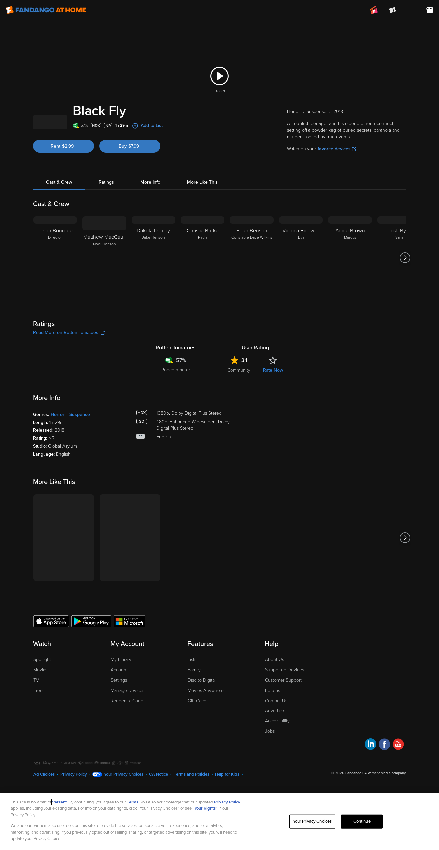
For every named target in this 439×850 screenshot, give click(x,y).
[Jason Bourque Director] (55, 293)
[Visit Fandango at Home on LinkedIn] (370, 781)
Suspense (79, 450)
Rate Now (273, 406)
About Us (274, 695)
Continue (362, 821)
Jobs (270, 767)
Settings (119, 715)
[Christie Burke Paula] (202, 293)
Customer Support (283, 715)
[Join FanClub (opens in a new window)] (374, 10)
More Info (150, 218)
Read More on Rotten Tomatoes (69, 368)
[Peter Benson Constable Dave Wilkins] (251, 293)
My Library (121, 695)
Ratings (106, 218)
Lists (192, 695)
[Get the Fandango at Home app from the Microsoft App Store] (129, 657)
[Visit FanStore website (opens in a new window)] (429, 10)
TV (36, 715)
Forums (272, 726)
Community (238, 406)
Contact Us (276, 736)
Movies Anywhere (206, 726)
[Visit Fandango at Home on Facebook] (384, 781)
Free (38, 726)
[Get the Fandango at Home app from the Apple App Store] (51, 657)
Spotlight (42, 695)
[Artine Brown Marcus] (350, 293)
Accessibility (277, 756)
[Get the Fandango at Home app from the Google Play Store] (91, 657)
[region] (219, 821)
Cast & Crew (59, 218)
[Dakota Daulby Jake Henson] (153, 293)
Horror (57, 450)
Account (119, 705)
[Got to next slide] (405, 293)
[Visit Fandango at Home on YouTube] (398, 781)
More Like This (202, 218)
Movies (40, 705)
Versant (59, 802)
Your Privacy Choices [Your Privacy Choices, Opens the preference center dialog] (312, 821)
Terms (132, 802)
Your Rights (205, 808)
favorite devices (337, 184)
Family (194, 705)
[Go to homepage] (46, 10)
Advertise (274, 746)
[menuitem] (411, 10)
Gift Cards (197, 736)
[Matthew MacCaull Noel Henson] (104, 293)
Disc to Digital (202, 715)
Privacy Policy (227, 802)
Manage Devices (127, 726)
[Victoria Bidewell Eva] (301, 293)
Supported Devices (284, 705)
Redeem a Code (127, 736)
